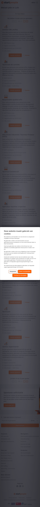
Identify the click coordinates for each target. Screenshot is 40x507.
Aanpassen (13, 271)
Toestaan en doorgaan (20, 275)
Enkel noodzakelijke (24, 271)
